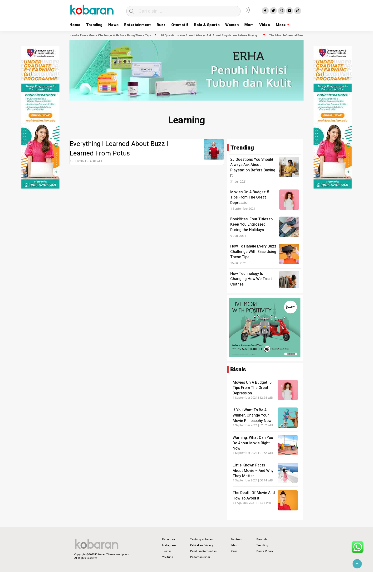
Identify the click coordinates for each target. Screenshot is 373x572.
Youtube (167, 557)
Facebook (168, 539)
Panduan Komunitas (203, 551)
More (281, 25)
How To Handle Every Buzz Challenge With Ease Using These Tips (253, 251)
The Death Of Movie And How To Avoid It (254, 495)
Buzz (161, 25)
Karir (234, 551)
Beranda (262, 539)
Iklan (234, 545)
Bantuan (236, 539)
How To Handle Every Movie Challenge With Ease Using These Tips (106, 35)
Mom (249, 25)
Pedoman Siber (200, 557)
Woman (232, 25)
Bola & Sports (207, 25)
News (113, 25)
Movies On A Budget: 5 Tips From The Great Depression (249, 197)
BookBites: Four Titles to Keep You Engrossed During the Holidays (251, 224)
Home (74, 25)
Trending (94, 25)
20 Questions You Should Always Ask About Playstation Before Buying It (211, 35)
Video (264, 25)
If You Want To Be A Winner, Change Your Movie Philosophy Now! (252, 415)
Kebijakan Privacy (201, 545)
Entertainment (137, 25)
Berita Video (264, 551)
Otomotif (179, 25)
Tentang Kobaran (201, 539)
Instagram (169, 545)
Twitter (166, 551)
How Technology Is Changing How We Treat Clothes (251, 279)
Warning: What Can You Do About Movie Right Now (253, 443)
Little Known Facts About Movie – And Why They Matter (253, 470)
